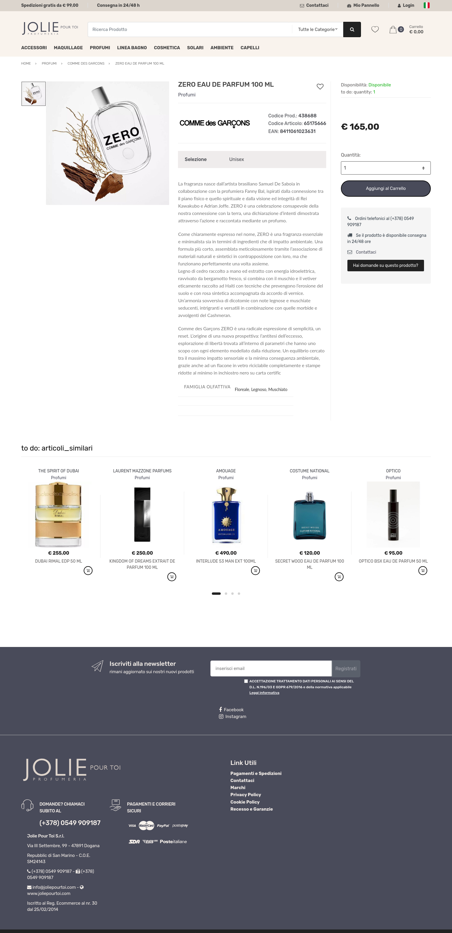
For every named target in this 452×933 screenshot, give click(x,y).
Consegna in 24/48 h (118, 5)
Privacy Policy (245, 794)
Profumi (100, 47)
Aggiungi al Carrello (386, 188)
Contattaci (314, 5)
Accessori (34, 47)
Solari (195, 47)
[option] (107, 143)
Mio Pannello (363, 5)
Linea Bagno (132, 47)
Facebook (231, 709)
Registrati (346, 668)
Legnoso (258, 389)
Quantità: (351, 155)
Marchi (237, 787)
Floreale (242, 389)
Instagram (232, 716)
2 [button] (226, 593)
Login (406, 5)
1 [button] (216, 593)
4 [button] (239, 593)
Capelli (250, 47)
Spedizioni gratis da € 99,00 (49, 5)
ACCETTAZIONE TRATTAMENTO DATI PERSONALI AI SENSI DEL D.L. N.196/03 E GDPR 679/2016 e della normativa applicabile (302, 687)
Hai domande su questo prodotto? (385, 265)
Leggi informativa (264, 693)
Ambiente (222, 47)
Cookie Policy (245, 802)
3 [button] (232, 593)
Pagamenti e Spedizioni (256, 773)
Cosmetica (167, 47)
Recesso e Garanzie (251, 809)
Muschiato (277, 389)
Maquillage (68, 47)
